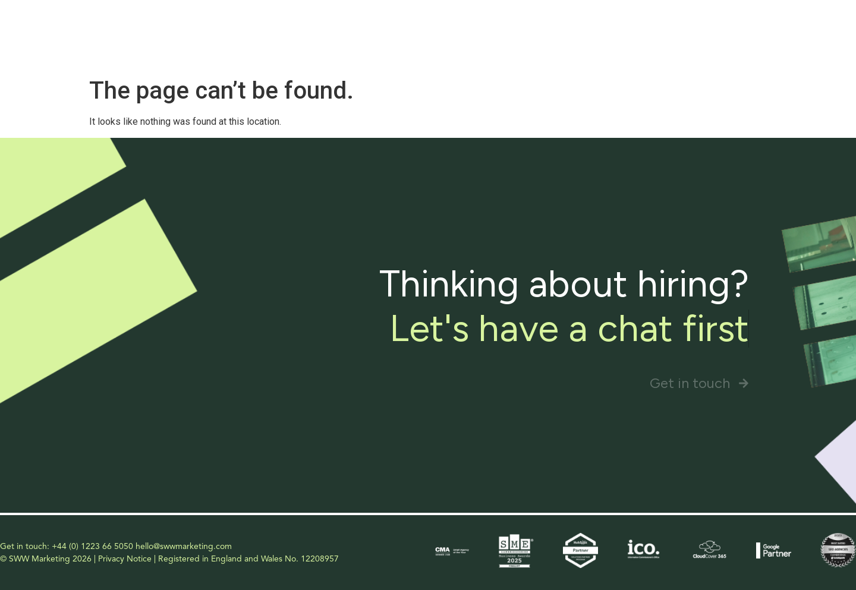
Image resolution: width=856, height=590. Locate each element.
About (506, 30)
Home (454, 30)
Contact (808, 30)
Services (568, 30)
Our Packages (736, 30)
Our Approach (650, 30)
